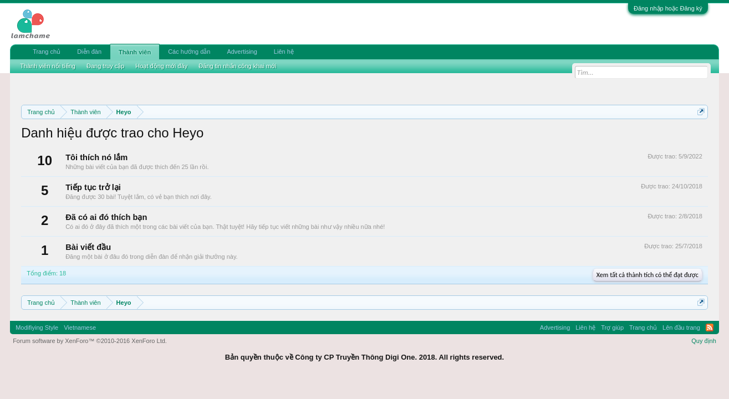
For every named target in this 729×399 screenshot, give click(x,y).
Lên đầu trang (681, 327)
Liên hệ (284, 51)
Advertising (242, 51)
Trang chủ (46, 51)
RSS (709, 327)
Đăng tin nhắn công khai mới (237, 66)
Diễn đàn (89, 51)
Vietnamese (80, 327)
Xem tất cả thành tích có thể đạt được (648, 275)
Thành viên (135, 52)
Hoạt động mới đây (161, 66)
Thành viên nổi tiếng (47, 66)
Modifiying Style (37, 327)
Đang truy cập (105, 66)
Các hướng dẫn (189, 51)
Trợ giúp (612, 327)
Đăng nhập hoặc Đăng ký (668, 8)
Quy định (703, 340)
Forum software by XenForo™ (90, 340)
